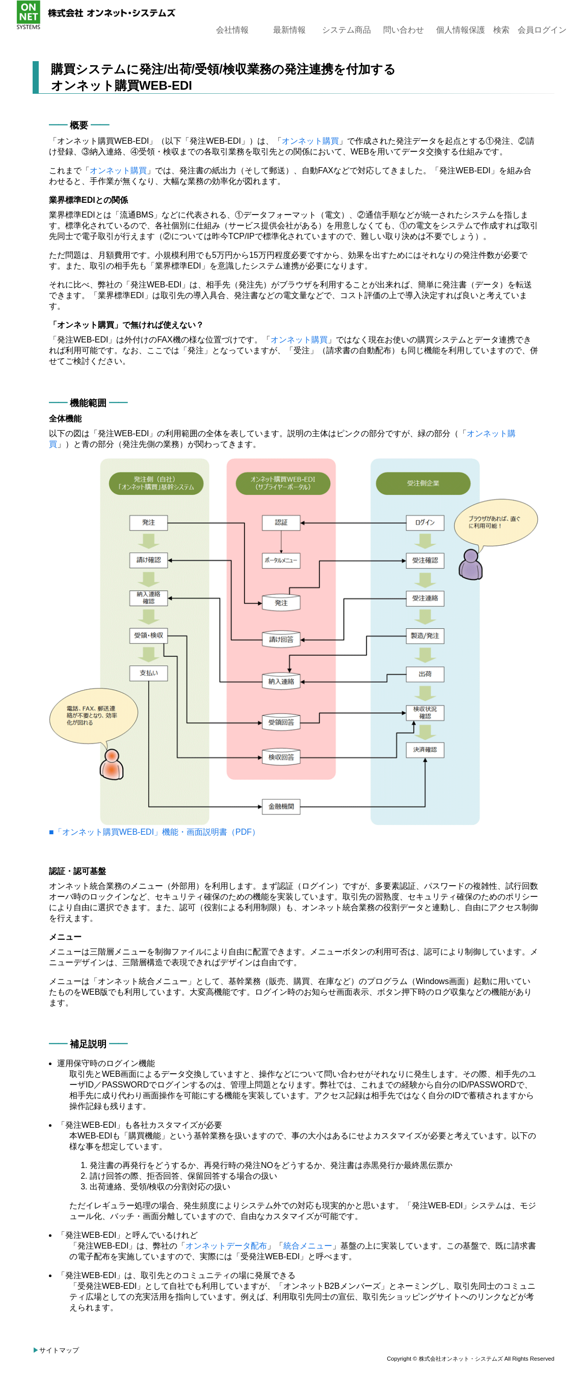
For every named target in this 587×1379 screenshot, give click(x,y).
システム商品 (346, 29)
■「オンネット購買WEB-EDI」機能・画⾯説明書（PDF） (154, 832)
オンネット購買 (310, 141)
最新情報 (289, 29)
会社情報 (232, 29)
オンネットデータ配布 (226, 1245)
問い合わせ (403, 29)
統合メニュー (307, 1245)
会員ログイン (542, 29)
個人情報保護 (460, 29)
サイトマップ (59, 1350)
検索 (501, 29)
